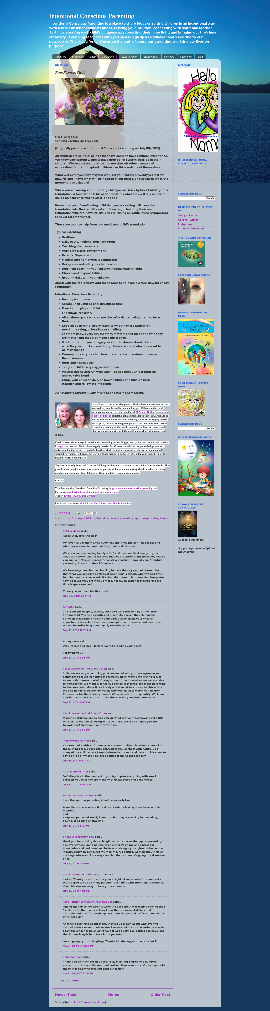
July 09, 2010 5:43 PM (77, 596)
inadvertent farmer (76, 740)
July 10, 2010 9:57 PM (76, 729)
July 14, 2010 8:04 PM (77, 784)
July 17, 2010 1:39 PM (76, 863)
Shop (93, 56)
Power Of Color (129, 56)
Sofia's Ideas (71, 531)
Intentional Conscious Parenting (91, 16)
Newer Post (66, 994)
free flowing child (77, 518)
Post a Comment (70, 980)
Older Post (160, 994)
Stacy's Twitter (188, 215)
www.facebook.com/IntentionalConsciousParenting (92, 492)
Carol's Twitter (188, 219)
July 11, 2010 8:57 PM (76, 760)
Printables (78, 56)
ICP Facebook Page (191, 228)
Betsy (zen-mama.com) (79, 795)
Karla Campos (72, 957)
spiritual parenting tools (150, 518)
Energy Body (150, 56)
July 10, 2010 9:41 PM (76, 702)
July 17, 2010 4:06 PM (77, 890)
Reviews (169, 56)
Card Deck (108, 56)
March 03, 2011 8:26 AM (78, 973)
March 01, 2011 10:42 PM (78, 946)
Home (113, 994)
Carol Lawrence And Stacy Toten (85, 668)
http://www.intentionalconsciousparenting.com (133, 488)
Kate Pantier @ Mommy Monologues (87, 901)
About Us (61, 56)
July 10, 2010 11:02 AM (77, 630)
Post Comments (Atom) (90, 1002)
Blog (200, 56)
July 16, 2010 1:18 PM (76, 825)
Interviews (186, 56)
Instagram (185, 224)
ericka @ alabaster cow (78, 836)
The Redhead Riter (75, 771)
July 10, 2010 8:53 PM (76, 657)
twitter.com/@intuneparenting (79, 496)
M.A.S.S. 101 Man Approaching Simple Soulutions (105, 503)
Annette (68, 607)
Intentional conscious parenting (111, 518)
